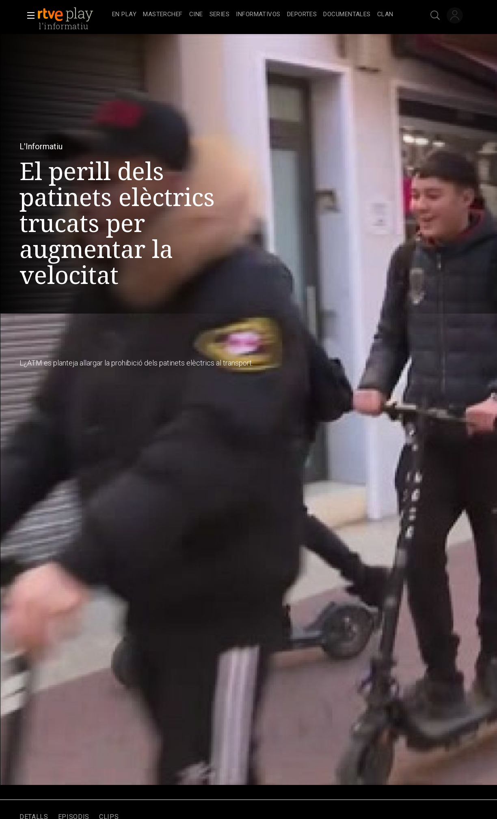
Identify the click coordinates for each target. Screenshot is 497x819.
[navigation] (257, 14)
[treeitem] (124, 14)
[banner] (73, 14)
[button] (28, 15)
